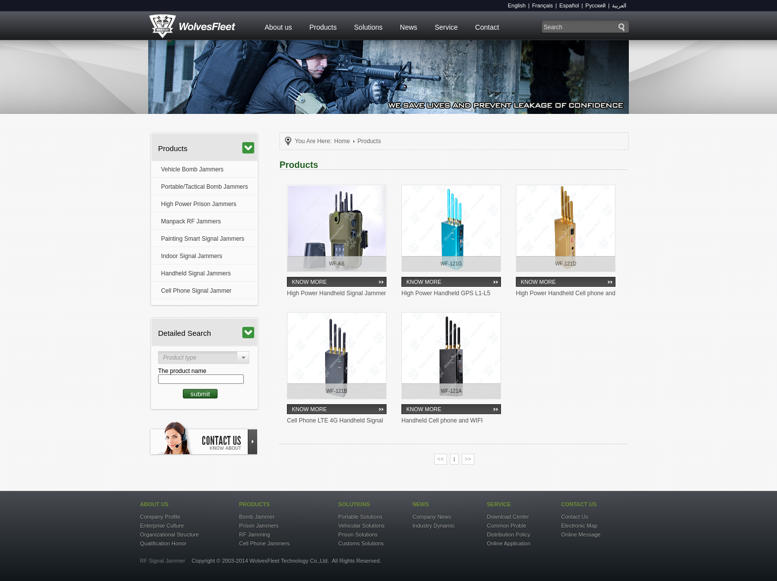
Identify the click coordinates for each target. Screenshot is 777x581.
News (408, 27)
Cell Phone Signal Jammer (196, 290)
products (254, 504)
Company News (432, 517)
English (517, 5)
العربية (619, 5)
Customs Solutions (361, 543)
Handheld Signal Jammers (196, 273)
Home (342, 141)
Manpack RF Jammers (191, 221)
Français (542, 5)
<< (440, 459)
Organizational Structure (169, 534)
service (499, 504)
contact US (579, 504)
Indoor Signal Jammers (191, 256)
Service (446, 27)
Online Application (509, 543)
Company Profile (160, 517)
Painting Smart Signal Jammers (202, 238)
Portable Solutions (360, 517)
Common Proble (506, 525)
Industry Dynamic (434, 525)
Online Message (581, 534)
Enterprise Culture (162, 525)
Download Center (508, 517)
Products (322, 27)
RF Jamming (254, 534)
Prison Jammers (258, 525)
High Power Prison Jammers (198, 204)
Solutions (368, 27)
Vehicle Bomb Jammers (192, 169)
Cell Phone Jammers (264, 543)
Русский (595, 5)
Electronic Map (579, 525)
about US (154, 504)
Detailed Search (206, 332)
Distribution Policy (508, 534)
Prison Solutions (358, 534)
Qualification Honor (163, 543)
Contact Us (574, 517)
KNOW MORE (309, 282)
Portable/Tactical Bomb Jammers (204, 186)
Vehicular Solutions (361, 525)
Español (569, 5)
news (421, 504)
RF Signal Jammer (162, 561)
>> (468, 459)
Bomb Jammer (257, 517)
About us (278, 27)
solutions (354, 504)
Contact (487, 27)
